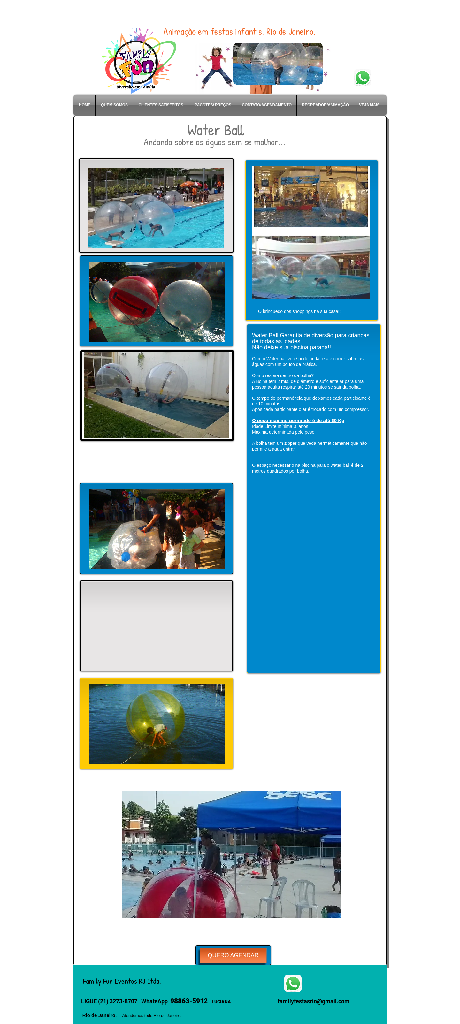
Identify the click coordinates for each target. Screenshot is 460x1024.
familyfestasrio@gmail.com (313, 1001)
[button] (231, 854)
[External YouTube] (156, 626)
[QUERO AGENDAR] (233, 955)
